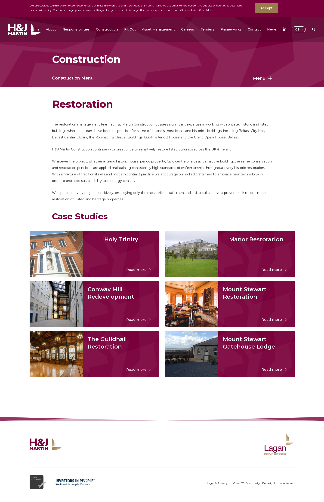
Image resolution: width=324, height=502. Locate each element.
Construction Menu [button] (162, 78)
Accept (266, 8)
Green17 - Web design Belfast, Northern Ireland (264, 483)
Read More (206, 10)
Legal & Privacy (217, 483)
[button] (51, 29)
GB (298, 29)
